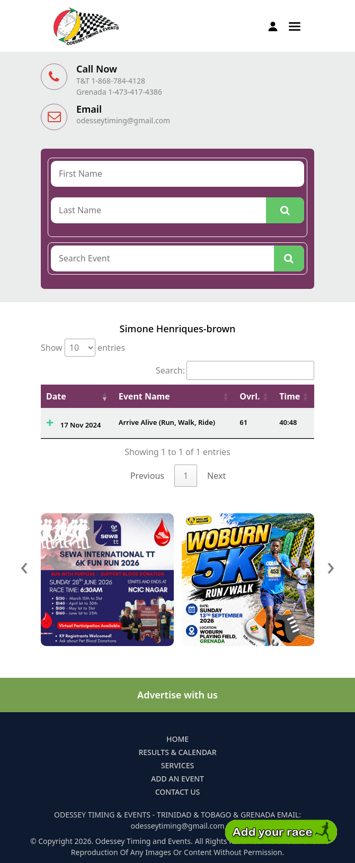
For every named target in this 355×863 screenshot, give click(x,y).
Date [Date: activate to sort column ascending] (56, 396)
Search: (235, 370)
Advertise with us (177, 694)
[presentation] (24, 565)
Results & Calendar (177, 752)
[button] (295, 25)
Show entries (83, 348)
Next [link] (216, 476)
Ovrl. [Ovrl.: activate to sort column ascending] (249, 396)
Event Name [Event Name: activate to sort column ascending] (144, 396)
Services (177, 765)
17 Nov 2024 (80, 425)
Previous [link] (147, 476)
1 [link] (185, 476)
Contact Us (177, 792)
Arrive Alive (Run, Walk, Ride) (167, 422)
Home (177, 739)
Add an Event (177, 779)
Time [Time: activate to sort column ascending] (289, 396)
